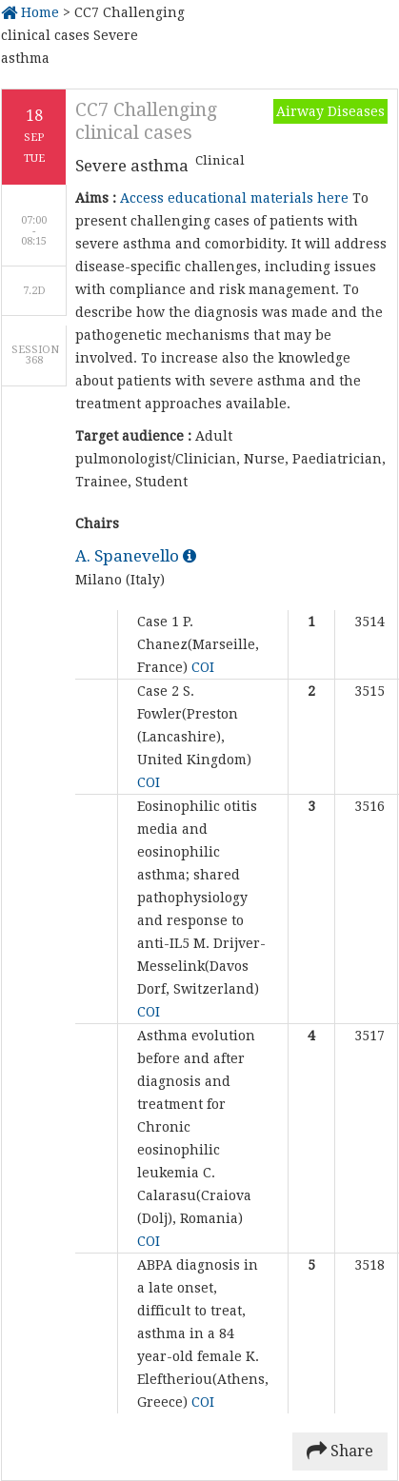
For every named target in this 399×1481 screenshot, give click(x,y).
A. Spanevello (135, 555)
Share (340, 1451)
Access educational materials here (234, 198)
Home (30, 12)
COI (202, 667)
